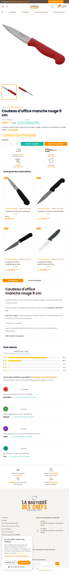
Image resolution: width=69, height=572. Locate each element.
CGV (37, 569)
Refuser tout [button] (10, 562)
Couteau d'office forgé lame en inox (18, 263)
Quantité (5, 140)
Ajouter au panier (32, 144)
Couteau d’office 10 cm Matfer (18, 211)
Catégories (12, 12)
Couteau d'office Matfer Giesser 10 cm (50, 263)
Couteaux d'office (59, 12)
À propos (5, 518)
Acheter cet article (55, 144)
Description (13, 281)
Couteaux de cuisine (41, 12)
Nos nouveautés (7, 532)
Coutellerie (25, 12)
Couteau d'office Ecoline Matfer (50, 211)
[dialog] (17, 553)
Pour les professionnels (10, 523)
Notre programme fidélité (11, 535)
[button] (17, 557)
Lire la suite (13, 130)
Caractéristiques (34, 281)
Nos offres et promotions (10, 526)
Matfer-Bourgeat (16, 107)
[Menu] (3, 6)
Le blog (4, 520)
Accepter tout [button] (24, 562)
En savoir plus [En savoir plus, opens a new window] (21, 553)
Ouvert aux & (15, 1)
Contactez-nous (55, 1)
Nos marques (6, 529)
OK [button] (57, 564)
